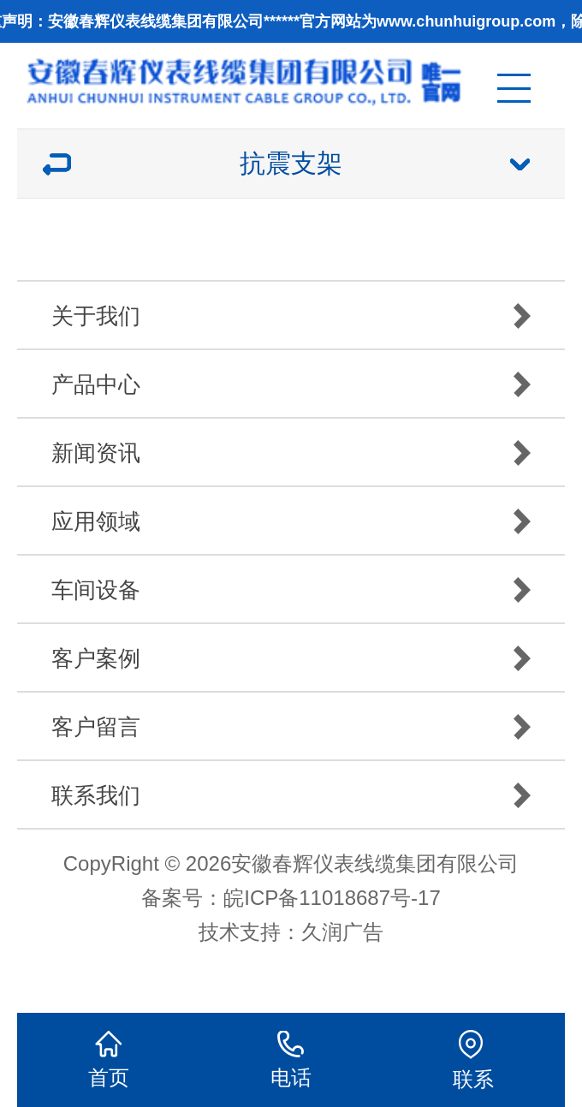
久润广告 (342, 931)
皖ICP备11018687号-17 (331, 897)
